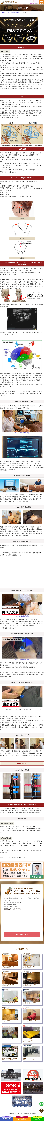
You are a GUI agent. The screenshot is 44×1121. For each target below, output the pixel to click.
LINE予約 (37, 1119)
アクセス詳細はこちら (21, 934)
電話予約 (6, 1119)
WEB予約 (22, 1119)
